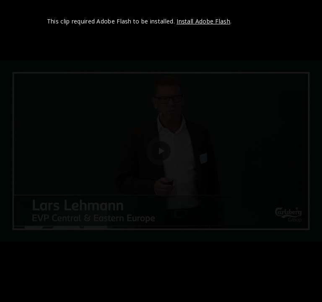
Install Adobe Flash (203, 21)
